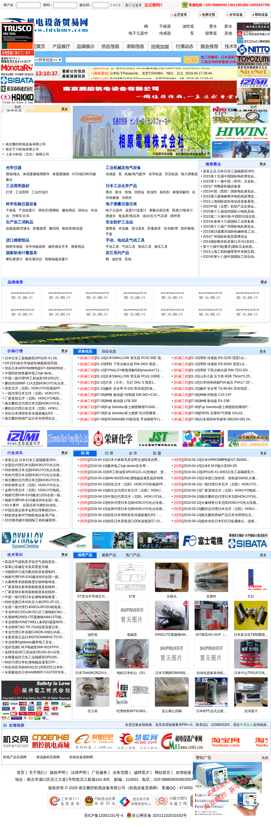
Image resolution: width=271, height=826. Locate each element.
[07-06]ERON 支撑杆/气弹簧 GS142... (209, 413)
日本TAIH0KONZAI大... (92, 673)
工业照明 (22, 192)
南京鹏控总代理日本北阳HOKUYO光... (33, 403)
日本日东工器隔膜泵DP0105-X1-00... (32, 358)
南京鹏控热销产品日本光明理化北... (31, 418)
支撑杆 (211, 596)
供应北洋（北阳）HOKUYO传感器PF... (34, 388)
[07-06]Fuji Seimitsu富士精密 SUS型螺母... (119, 413)
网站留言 (162, 772)
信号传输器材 (35, 247)
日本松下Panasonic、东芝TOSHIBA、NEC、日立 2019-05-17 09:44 (161, 76)
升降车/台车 (21, 216)
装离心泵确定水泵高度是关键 (26, 567)
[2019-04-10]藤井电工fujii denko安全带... (114, 466)
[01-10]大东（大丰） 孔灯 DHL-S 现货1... (118, 382)
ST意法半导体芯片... (92, 596)
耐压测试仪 (34, 259)
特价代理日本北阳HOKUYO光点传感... (33, 475)
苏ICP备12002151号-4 (103, 815)
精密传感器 (14, 247)
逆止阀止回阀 (172, 711)
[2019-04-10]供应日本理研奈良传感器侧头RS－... (120, 515)
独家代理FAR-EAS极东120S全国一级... (34, 495)
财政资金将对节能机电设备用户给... (31, 515)
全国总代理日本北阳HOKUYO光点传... (33, 465)
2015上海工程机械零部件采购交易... (230, 252)
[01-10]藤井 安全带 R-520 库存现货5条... (117, 389)
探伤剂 (165, 192)
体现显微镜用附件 (36, 174)
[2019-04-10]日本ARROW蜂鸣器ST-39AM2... (212, 460)
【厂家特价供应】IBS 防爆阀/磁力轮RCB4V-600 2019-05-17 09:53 (160, 70)
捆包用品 (69, 210)
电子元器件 (138, 33)
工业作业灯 (40, 192)
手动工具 (113, 247)
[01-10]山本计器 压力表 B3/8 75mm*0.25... (213, 376)
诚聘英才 (141, 772)
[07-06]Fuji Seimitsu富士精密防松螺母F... (212, 407)
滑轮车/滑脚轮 (49, 210)
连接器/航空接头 (18, 228)
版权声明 (58, 772)
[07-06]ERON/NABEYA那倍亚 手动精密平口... (121, 419)
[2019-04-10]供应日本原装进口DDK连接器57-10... (121, 521)
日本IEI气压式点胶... (211, 711)
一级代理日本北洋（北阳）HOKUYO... (33, 393)
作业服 (123, 228)
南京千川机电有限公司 (22, 155)
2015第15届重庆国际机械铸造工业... (230, 231)
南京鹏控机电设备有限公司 (25, 150)
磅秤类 (175, 216)
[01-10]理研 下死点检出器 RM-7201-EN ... (212, 370)
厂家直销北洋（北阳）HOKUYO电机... (33, 398)
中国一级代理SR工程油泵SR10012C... (33, 378)
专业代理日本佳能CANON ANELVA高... (34, 632)
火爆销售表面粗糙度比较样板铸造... (31, 582)
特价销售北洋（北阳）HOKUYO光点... (33, 485)
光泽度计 (251, 711)
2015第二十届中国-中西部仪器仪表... (230, 216)
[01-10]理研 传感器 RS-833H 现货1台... (211, 364)
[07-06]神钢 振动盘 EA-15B (202, 401)
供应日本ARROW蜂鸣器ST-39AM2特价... (35, 368)
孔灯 (251, 596)
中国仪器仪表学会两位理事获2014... (32, 510)
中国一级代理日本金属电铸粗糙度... (31, 597)
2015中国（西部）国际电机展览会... (230, 191)
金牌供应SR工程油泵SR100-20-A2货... (33, 652)
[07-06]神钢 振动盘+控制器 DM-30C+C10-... (120, 395)
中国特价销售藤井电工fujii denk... (29, 373)
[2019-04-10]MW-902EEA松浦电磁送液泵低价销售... (123, 478)
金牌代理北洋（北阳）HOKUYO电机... (33, 490)
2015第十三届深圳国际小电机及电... (230, 211)
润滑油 (139, 192)
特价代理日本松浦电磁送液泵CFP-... (32, 662)
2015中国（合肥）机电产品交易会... (230, 206)
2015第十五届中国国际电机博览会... (230, 176)
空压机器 (172, 174)
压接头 (172, 596)
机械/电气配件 (136, 174)
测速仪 (111, 216)
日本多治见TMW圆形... (251, 635)
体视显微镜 (61, 174)
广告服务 (99, 772)
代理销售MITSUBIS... (132, 711)
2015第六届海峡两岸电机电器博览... (230, 196)
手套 (109, 234)
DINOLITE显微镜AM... (171, 635)
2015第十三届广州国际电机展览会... (230, 226)
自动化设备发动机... (211, 673)
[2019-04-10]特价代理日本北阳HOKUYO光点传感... (122, 503)
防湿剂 (152, 192)
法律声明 (78, 772)
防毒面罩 (40, 228)
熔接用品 (78, 247)
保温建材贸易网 (48, 757)
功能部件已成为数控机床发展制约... (31, 572)
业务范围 (120, 772)
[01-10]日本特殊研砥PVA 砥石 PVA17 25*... (213, 382)
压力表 (93, 711)
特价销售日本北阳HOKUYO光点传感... (33, 470)
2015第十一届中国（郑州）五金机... (230, 181)
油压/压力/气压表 (155, 216)
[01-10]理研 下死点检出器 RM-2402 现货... (119, 364)
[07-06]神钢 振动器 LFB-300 (108, 401)
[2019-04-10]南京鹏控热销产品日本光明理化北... (214, 515)
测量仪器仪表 (159, 210)
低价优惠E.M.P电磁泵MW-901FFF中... (33, 647)
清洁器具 (138, 228)
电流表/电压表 (129, 216)
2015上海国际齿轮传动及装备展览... (230, 201)
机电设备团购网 (81, 757)
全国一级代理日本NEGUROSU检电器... (34, 607)
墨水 (213, 26)
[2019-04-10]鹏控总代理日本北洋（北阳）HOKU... (215, 509)
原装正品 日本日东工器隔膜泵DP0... (230, 171)
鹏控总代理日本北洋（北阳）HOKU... (33, 408)
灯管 (9, 192)
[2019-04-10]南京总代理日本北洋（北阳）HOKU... (121, 490)
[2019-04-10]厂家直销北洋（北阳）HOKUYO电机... (216, 490)
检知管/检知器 (73, 228)
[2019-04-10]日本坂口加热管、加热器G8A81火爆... (216, 478)
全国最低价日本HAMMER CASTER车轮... (36, 672)
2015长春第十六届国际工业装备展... (230, 221)
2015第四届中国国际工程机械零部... (32, 520)
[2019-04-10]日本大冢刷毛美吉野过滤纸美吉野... (120, 460)
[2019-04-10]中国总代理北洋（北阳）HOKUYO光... (122, 497)
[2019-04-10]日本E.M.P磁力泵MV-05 (205, 466)
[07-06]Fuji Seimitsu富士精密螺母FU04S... (119, 407)
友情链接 (183, 772)
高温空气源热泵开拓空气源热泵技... (31, 562)
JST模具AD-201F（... (211, 635)
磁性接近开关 (58, 247)
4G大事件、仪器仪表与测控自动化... (32, 505)
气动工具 (129, 247)
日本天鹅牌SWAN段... (171, 673)
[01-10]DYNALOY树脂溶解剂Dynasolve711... (121, 370)
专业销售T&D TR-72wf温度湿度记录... (33, 627)
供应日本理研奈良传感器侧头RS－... (32, 413)
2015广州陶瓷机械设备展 (222, 186)
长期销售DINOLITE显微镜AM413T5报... (34, 617)
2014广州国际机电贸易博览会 (225, 237)
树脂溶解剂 (181, 192)
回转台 (83, 210)
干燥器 (165, 26)
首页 (21, 772)
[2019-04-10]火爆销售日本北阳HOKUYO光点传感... (216, 503)
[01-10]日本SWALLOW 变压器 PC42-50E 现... (121, 358)
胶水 (228, 26)
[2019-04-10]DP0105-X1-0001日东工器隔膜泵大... (215, 472)
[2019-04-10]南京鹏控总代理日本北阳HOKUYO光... (216, 497)
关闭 (17, 107)
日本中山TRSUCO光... (251, 673)
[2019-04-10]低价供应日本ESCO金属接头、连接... (215, 521)
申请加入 (246, 725)
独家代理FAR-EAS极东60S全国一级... (33, 500)
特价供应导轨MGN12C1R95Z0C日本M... (35, 667)
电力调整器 (189, 174)
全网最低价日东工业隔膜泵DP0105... (32, 657)
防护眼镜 (188, 228)
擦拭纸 (54, 228)
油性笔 (188, 26)
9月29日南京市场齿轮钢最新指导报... (32, 363)
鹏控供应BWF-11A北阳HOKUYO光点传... (36, 383)
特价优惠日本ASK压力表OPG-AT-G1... (33, 602)
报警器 (211, 33)
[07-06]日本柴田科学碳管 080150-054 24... (213, 419)
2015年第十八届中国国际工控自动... (230, 257)
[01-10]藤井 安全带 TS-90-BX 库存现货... (212, 389)
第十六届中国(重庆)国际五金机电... (229, 247)
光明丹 (127, 198)
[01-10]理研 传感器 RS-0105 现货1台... (210, 358)
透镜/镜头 (13, 174)
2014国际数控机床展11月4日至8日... (230, 242)
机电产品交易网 (14, 757)
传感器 (165, 33)
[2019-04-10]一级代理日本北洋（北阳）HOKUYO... (216, 484)
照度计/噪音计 (183, 210)
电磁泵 (132, 635)
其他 (228, 33)
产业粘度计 (27, 210)
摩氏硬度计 (14, 259)
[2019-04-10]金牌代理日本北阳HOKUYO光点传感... (122, 509)
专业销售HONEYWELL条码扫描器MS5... (35, 622)
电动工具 (145, 247)
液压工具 (161, 247)
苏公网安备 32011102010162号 (156, 815)
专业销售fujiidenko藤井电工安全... (30, 642)
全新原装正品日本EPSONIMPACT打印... (35, 637)
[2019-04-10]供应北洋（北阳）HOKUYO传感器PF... (122, 484)
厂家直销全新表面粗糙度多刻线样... (31, 587)
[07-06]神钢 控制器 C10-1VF (203, 395)
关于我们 (37, 772)
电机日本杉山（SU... (132, 673)
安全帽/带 (171, 228)
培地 (128, 192)
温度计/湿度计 (136, 210)
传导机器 (156, 174)
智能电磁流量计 (57, 259)
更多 (263, 351)
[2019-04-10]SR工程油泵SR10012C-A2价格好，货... (123, 472)
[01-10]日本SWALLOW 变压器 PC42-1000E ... (122, 376)
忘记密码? (153, 5)
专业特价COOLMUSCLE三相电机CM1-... (35, 612)
